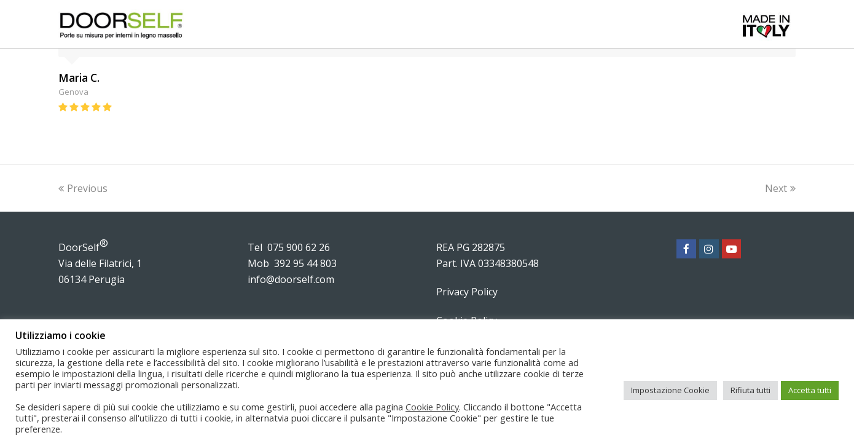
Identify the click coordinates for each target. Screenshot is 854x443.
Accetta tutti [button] (809, 390)
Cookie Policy (432, 406)
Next (780, 188)
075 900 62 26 (298, 247)
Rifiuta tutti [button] (750, 390)
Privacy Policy (467, 291)
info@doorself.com (291, 279)
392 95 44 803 (305, 263)
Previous (83, 188)
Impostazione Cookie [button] (670, 390)
